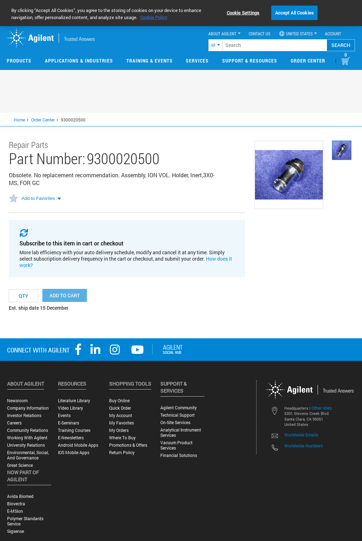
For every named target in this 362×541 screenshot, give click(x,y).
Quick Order (120, 408)
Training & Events (149, 60)
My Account (120, 415)
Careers (14, 423)
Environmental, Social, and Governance (28, 455)
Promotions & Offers (128, 445)
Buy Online (119, 400)
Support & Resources (249, 60)
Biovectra (16, 503)
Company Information (28, 408)
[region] (181, 13)
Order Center (308, 60)
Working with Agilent (27, 437)
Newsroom (17, 400)
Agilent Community (178, 407)
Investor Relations (24, 415)
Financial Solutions (178, 455)
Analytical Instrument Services (180, 432)
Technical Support (177, 415)
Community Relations (27, 430)
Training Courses (74, 430)
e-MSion (15, 511)
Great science (20, 465)
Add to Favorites (38, 198)
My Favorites (121, 423)
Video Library (70, 408)
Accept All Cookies (294, 12)
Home (19, 120)
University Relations (26, 445)
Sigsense (15, 531)
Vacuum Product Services (176, 445)
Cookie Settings (243, 12)
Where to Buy (122, 437)
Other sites (321, 408)
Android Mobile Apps (78, 445)
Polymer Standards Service (25, 521)
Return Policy (122, 452)
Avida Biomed (20, 496)
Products (19, 60)
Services (197, 60)
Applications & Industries (79, 60)
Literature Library (74, 400)
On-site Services (175, 422)
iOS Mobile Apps (73, 452)
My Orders (119, 430)
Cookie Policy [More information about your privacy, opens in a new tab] (153, 17)
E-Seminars (68, 423)
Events (64, 415)
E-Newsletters (71, 437)
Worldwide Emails (301, 435)
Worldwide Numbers (303, 445)
